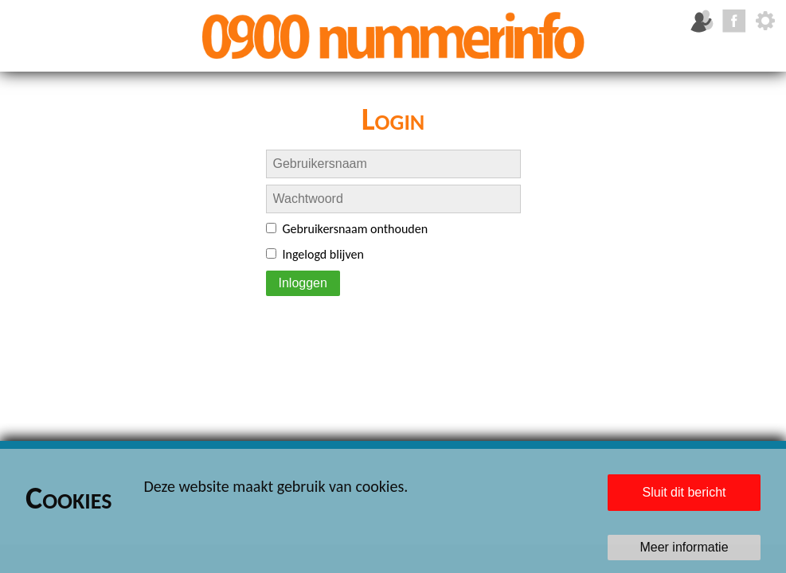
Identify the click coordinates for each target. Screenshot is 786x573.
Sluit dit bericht (684, 492)
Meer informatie (683, 547)
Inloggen (303, 283)
